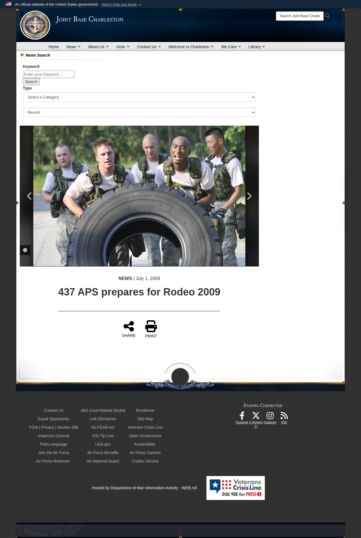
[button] (122, 4)
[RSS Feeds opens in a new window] (284, 417)
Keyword (31, 66)
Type (27, 88)
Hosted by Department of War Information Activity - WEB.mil (144, 488)
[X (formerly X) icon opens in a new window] (256, 417)
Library (256, 47)
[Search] (300, 16)
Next (249, 196)
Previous (29, 196)
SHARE (129, 329)
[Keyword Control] (48, 74)
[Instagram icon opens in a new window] (270, 417)
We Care (231, 47)
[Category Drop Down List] (139, 97)
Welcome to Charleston (191, 47)
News (73, 47)
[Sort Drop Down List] (139, 112)
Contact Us (149, 47)
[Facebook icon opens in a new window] (242, 417)
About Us (98, 47)
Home (54, 47)
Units (123, 47)
